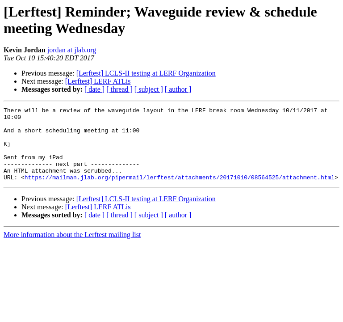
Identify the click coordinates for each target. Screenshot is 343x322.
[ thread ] (119, 89)
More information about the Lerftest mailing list (72, 249)
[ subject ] (148, 89)
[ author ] (178, 89)
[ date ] (94, 89)
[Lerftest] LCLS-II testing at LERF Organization (146, 73)
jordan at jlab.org (71, 50)
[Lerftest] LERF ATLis (98, 81)
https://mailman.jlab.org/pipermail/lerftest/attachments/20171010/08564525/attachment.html (180, 192)
